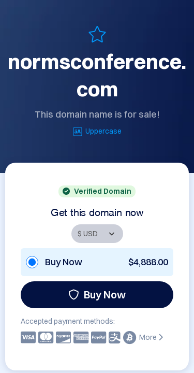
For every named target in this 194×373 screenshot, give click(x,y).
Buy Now (97, 294)
